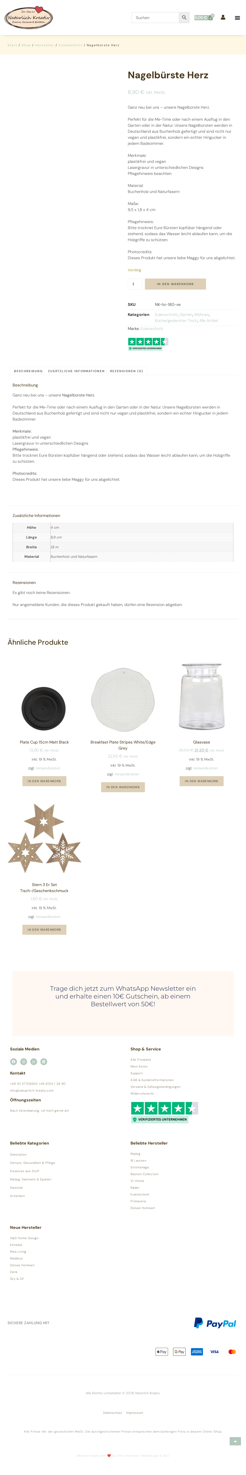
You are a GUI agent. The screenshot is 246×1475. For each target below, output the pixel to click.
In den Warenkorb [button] (44, 781)
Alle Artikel (208, 320)
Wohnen (201, 314)
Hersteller (44, 45)
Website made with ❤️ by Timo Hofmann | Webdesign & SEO (123, 1456)
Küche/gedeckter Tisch (176, 320)
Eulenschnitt (71, 45)
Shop (26, 45)
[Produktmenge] (135, 284)
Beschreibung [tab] (28, 371)
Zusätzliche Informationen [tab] (76, 371)
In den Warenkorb (175, 284)
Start (12, 45)
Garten (186, 314)
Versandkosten (48, 768)
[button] (237, 18)
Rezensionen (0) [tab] (126, 371)
